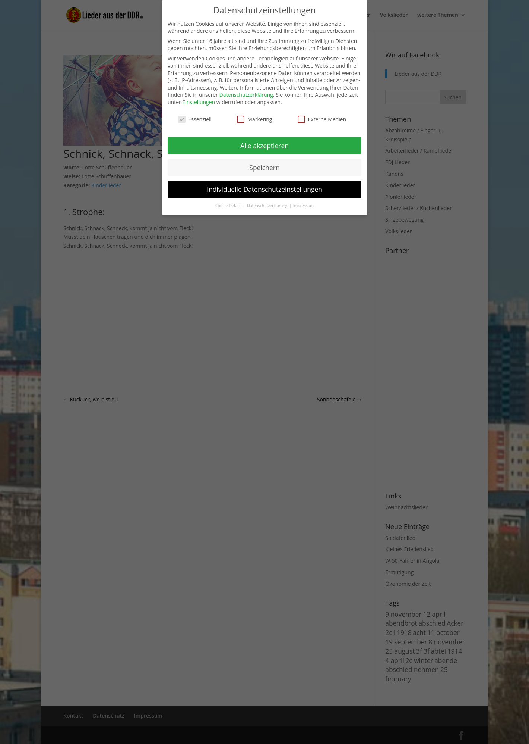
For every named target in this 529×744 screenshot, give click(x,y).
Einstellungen (198, 102)
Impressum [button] (303, 205)
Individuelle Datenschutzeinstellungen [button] (264, 189)
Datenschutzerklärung (246, 94)
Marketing (254, 119)
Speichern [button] (264, 167)
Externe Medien (322, 119)
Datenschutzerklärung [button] (267, 205)
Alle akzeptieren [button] (264, 145)
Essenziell (195, 119)
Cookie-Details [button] (229, 205)
